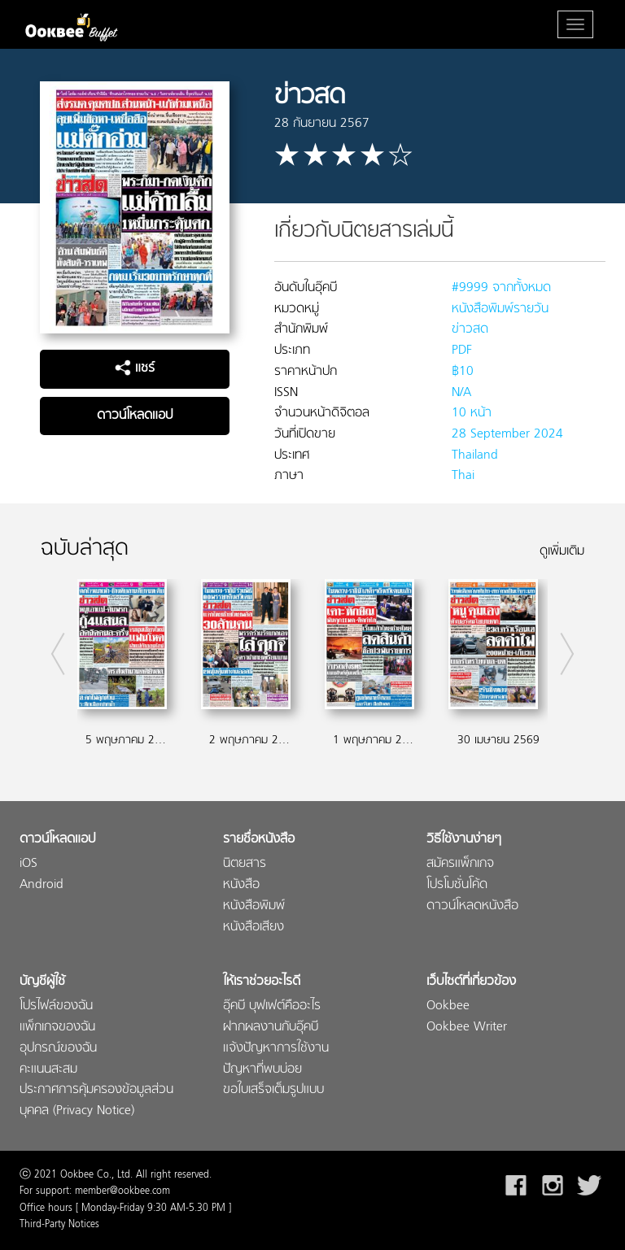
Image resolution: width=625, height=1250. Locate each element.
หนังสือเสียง (253, 927)
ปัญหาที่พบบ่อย (262, 1070)
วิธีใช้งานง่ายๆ (463, 840)
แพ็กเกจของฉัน (57, 1027)
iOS (28, 864)
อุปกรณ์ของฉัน (58, 1049)
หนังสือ (241, 885)
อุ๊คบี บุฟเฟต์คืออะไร (272, 1006)
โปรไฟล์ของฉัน (56, 1006)
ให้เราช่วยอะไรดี (261, 982)
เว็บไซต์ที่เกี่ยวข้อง (471, 982)
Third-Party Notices (59, 1225)
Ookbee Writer (466, 1027)
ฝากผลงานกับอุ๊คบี (270, 1027)
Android (41, 885)
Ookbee (448, 1006)
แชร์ (135, 368)
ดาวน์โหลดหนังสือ (472, 906)
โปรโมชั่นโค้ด (456, 885)
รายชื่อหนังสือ (259, 840)
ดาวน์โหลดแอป (135, 415)
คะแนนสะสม (48, 1070)
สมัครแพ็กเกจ (460, 864)
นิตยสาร (244, 864)
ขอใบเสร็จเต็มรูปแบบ (273, 1090)
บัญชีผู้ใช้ (42, 982)
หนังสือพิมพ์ (254, 906)
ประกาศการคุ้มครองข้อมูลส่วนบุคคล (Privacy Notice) (96, 1101)
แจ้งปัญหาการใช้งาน (276, 1049)
